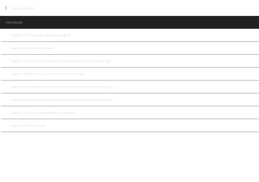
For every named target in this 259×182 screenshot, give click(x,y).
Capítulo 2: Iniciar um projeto (31, 48)
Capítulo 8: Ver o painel (27, 125)
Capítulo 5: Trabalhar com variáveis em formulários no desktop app (61, 86)
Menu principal (22, 8)
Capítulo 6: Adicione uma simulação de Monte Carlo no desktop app (61, 99)
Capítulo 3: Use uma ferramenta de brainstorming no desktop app (60, 61)
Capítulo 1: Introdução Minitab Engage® (40, 35)
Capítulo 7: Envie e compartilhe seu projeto (42, 112)
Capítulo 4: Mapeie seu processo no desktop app (47, 74)
